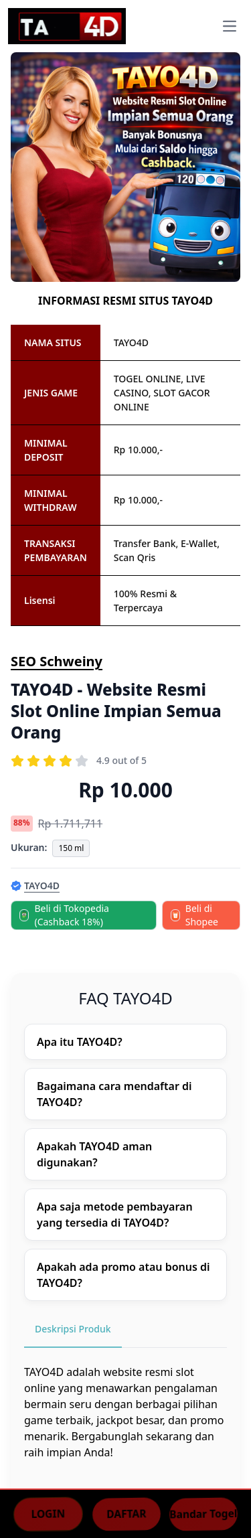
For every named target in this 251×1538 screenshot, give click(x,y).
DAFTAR (126, 1513)
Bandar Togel (203, 1513)
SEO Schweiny (56, 661)
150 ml (71, 848)
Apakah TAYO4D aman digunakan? (94, 1154)
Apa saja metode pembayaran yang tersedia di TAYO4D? (115, 1214)
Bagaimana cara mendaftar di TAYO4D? (114, 1094)
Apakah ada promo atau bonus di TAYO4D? (123, 1274)
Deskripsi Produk (73, 1328)
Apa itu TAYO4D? (79, 1041)
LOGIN (47, 1513)
